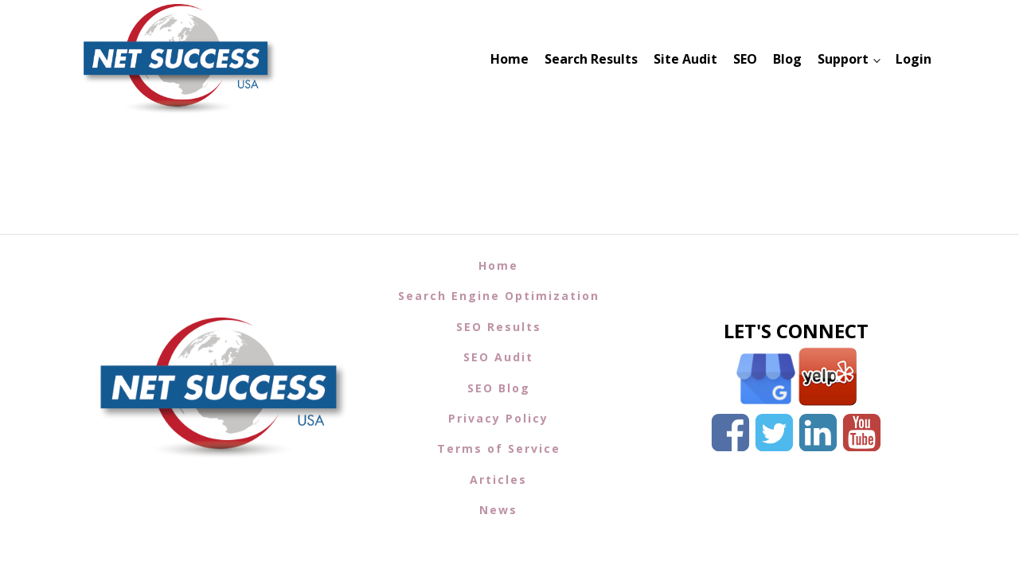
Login (913, 59)
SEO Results (498, 326)
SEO (745, 59)
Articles (498, 479)
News (498, 509)
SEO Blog (498, 388)
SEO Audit (498, 356)
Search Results (591, 59)
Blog (787, 59)
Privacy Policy (498, 418)
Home (509, 59)
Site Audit (685, 59)
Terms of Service (498, 448)
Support (843, 59)
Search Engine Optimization (498, 295)
